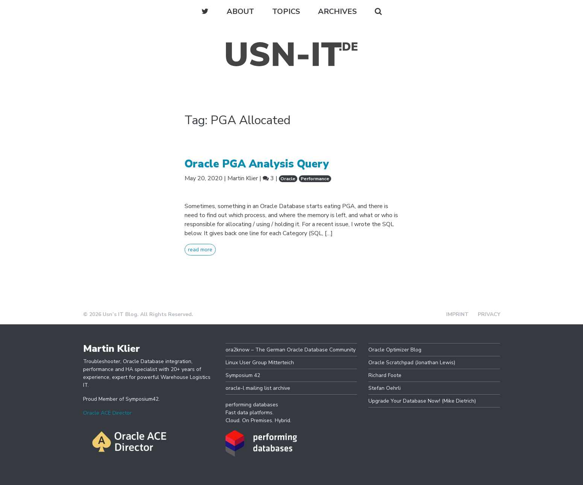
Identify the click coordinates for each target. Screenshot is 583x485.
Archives (337, 11)
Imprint (457, 314)
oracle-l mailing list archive (258, 388)
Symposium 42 (243, 375)
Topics (286, 11)
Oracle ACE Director (107, 413)
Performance (315, 179)
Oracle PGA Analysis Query (257, 164)
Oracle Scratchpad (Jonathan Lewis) (411, 362)
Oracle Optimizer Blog (394, 349)
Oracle (287, 179)
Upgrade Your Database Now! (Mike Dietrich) (422, 400)
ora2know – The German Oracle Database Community (291, 349)
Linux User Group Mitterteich (260, 362)
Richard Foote (384, 375)
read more (200, 249)
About (240, 11)
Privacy (489, 314)
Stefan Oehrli (384, 388)
